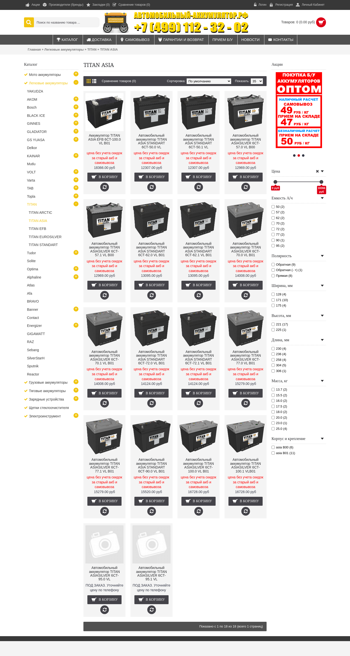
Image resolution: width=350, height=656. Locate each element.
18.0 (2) (279, 412)
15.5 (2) (279, 395)
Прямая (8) (282, 276)
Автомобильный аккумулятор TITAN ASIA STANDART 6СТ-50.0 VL (151, 141)
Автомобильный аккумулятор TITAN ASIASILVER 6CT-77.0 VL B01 (245, 357)
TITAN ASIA (109, 49)
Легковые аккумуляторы (64, 49)
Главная (34, 49)
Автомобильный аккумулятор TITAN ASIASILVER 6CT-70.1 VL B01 (104, 357)
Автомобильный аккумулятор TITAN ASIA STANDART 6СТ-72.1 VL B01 (198, 357)
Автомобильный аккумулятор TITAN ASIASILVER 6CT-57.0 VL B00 (245, 141)
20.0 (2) (279, 417)
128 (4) (279, 294)
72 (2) (278, 229)
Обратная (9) (284, 264)
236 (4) (279, 354)
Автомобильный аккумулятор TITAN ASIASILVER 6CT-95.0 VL (104, 573)
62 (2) (278, 218)
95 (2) (278, 246)
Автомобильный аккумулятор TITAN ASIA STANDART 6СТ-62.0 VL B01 (151, 249)
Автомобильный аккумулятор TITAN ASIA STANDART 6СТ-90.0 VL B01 (151, 465)
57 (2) (278, 212)
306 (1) (279, 371)
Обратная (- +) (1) (287, 270)
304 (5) (279, 365)
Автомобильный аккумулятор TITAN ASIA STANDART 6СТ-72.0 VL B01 (151, 357)
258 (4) (279, 360)
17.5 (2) (279, 406)
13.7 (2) (279, 389)
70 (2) (278, 223)
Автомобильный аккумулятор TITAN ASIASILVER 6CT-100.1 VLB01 (245, 465)
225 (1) (279, 330)
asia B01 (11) (283, 453)
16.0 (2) (279, 401)
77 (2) (278, 234)
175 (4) (279, 305)
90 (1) (278, 240)
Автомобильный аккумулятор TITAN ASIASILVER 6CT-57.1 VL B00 (104, 249)
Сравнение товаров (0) (119, 81)
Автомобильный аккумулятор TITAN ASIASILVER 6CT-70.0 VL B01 (245, 249)
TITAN (92, 49)
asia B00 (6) (282, 447)
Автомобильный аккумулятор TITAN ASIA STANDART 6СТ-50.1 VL (198, 141)
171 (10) (280, 300)
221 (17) (280, 324)
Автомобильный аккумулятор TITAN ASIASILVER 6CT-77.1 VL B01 (104, 465)
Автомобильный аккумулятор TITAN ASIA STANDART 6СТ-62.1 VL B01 (198, 249)
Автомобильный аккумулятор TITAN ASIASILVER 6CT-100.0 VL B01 (198, 465)
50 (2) (278, 207)
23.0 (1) (279, 423)
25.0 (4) (279, 429)
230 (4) (279, 348)
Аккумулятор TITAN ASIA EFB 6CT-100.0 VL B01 (104, 139)
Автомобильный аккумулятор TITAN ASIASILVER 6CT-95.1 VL (151, 573)
